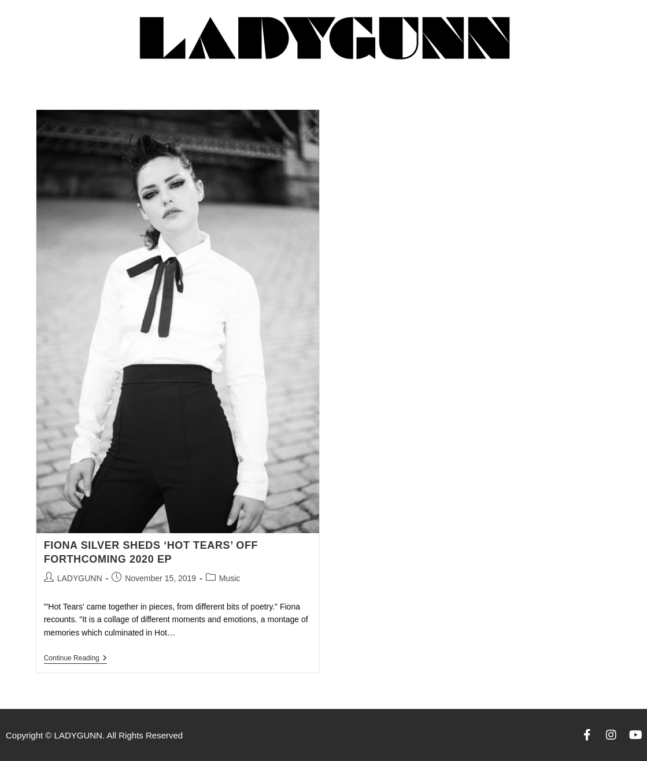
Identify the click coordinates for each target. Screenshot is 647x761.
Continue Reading (75, 658)
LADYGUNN (79, 578)
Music (230, 578)
